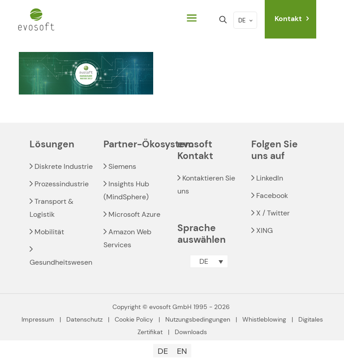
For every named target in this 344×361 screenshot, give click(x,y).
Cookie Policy (134, 319)
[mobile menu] (191, 19)
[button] (209, 261)
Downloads (191, 332)
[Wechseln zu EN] (181, 351)
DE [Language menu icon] (246, 20)
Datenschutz (84, 319)
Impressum (38, 319)
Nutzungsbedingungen (197, 319)
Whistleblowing (264, 319)
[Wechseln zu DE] (162, 351)
